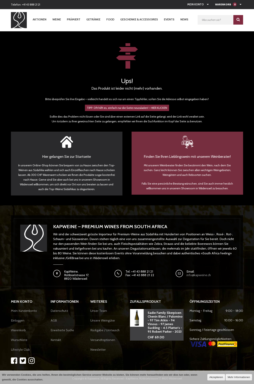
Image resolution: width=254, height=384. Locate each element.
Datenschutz (59, 311)
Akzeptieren (216, 377)
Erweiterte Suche (62, 330)
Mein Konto (195, 4)
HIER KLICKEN (159, 108)
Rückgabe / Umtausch (104, 330)
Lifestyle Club (20, 349)
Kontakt (56, 340)
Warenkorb (18, 330)
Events (169, 19)
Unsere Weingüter (102, 320)
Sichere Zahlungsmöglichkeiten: (213, 342)
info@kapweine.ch (199, 275)
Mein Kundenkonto (24, 311)
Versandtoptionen (102, 340)
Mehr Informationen (239, 377)
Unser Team (98, 311)
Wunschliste (19, 340)
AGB (54, 320)
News (184, 19)
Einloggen (17, 320)
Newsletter (98, 349)
